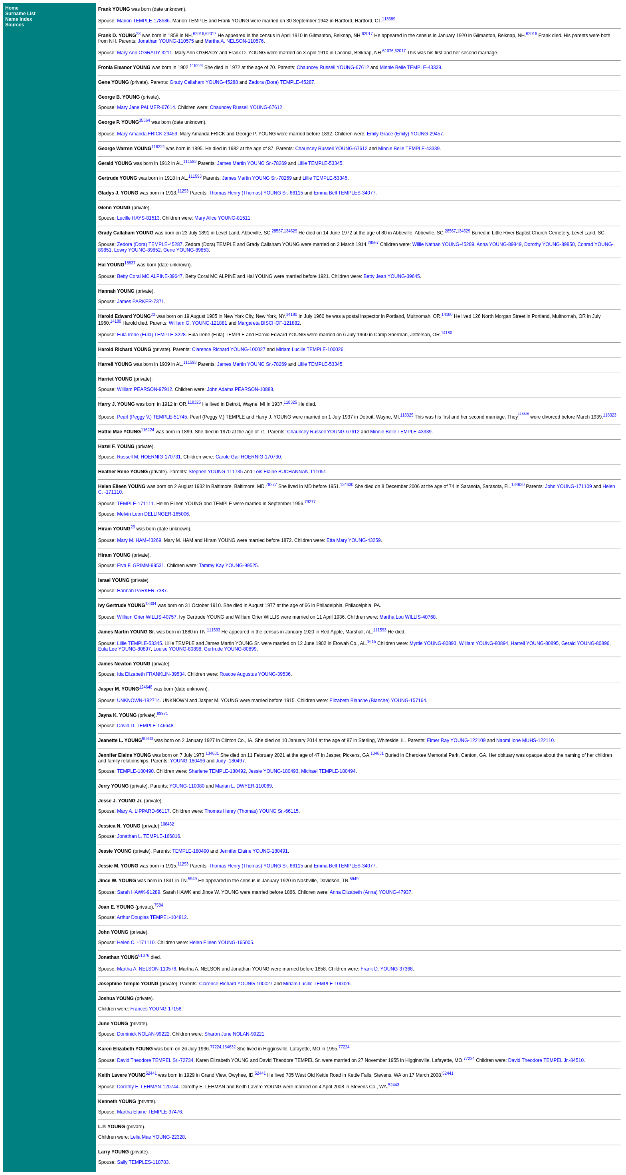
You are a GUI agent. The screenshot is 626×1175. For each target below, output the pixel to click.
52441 (151, 1073)
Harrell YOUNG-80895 (535, 643)
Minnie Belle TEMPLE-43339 (410, 67)
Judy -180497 (230, 761)
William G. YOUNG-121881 (198, 323)
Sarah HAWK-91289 (138, 892)
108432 (167, 824)
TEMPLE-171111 (135, 503)
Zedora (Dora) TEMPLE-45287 (281, 82)
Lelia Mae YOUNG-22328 (158, 1137)
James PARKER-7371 (140, 301)
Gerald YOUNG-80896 (585, 643)
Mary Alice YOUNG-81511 (222, 218)
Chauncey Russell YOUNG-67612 (333, 67)
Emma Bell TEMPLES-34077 (345, 193)
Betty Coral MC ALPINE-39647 (149, 276)
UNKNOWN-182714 (138, 700)
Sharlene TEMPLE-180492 (217, 771)
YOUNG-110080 (186, 786)
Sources (14, 25)
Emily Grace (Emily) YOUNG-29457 (405, 134)
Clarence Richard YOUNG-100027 (228, 349)
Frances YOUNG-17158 (156, 1009)
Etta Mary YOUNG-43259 (354, 540)
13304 (150, 603)
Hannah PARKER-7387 (142, 590)
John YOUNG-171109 (568, 486)
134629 (290, 231)
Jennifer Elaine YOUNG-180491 (254, 851)
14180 (291, 314)
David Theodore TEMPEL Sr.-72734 (155, 1060)
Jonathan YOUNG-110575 (166, 41)
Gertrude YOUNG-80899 (230, 649)
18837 (130, 263)
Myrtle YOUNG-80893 (433, 643)
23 (138, 34)
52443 (393, 1085)
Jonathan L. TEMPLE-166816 (148, 836)
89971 (162, 713)
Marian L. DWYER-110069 (243, 786)
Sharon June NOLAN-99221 (234, 1034)
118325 (194, 402)
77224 (215, 1047)
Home (11, 8)
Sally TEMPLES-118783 (142, 1162)
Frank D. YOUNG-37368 (387, 969)
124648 (145, 687)
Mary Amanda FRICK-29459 (147, 134)
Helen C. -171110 (136, 942)
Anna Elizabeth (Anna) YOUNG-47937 (371, 892)
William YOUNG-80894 (483, 643)
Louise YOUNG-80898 (177, 649)
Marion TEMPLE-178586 (143, 21)
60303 (147, 738)
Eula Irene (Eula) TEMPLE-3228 (151, 334)
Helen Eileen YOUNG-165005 (221, 942)
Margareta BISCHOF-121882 (269, 323)
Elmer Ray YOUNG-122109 (456, 740)
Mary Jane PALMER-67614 (146, 107)
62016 (198, 34)
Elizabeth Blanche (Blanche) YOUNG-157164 (377, 700)
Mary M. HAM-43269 (139, 540)
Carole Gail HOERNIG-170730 (248, 457)
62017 (210, 34)
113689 (388, 19)
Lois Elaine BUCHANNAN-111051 (290, 471)
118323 (609, 415)
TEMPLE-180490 (135, 771)
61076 (388, 51)
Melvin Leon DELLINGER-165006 (153, 514)
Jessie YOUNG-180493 (273, 771)
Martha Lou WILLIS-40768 (408, 617)
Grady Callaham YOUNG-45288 (204, 82)
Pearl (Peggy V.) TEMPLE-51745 (152, 417)
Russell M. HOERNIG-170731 (148, 457)
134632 (229, 1047)
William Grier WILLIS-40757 (146, 617)
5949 (192, 879)
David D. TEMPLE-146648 (145, 725)
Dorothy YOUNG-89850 (549, 244)
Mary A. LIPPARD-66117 (143, 811)
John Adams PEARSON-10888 (240, 389)
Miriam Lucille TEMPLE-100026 (310, 349)
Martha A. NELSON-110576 (233, 41)
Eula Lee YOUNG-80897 (124, 649)
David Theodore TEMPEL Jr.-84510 (546, 1060)
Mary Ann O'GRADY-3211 (144, 53)
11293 (182, 191)
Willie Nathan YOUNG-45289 (443, 244)
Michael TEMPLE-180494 (328, 771)
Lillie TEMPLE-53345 (320, 163)
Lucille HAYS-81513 (138, 218)
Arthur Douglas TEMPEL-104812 (152, 917)
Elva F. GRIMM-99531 (140, 565)
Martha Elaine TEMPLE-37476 (149, 1112)
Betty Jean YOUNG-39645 (392, 276)
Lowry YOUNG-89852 (137, 250)
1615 (371, 641)
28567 (277, 231)
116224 (196, 66)
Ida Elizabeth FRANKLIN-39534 (150, 674)
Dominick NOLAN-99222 (143, 1034)
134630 (346, 484)
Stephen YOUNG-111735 (215, 471)
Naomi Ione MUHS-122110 (525, 740)
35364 (144, 120)
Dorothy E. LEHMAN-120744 (147, 1087)
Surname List (20, 13)
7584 (158, 905)
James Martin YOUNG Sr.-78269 (252, 163)
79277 (271, 484)
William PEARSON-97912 (144, 389)
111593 (189, 161)
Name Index (18, 19)
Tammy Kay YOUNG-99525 (228, 565)
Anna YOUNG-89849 (499, 244)
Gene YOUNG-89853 (186, 250)
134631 (212, 753)
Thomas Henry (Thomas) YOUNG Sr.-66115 (256, 193)
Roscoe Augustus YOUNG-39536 (255, 674)
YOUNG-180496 (187, 761)
